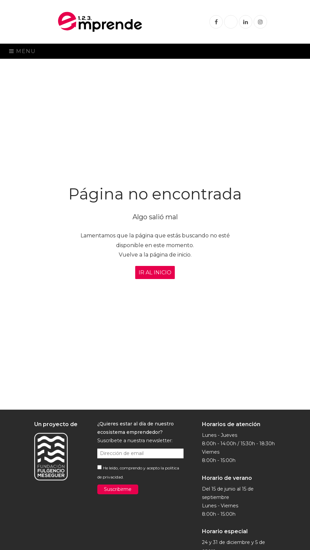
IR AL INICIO (155, 272)
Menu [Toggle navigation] (22, 51)
